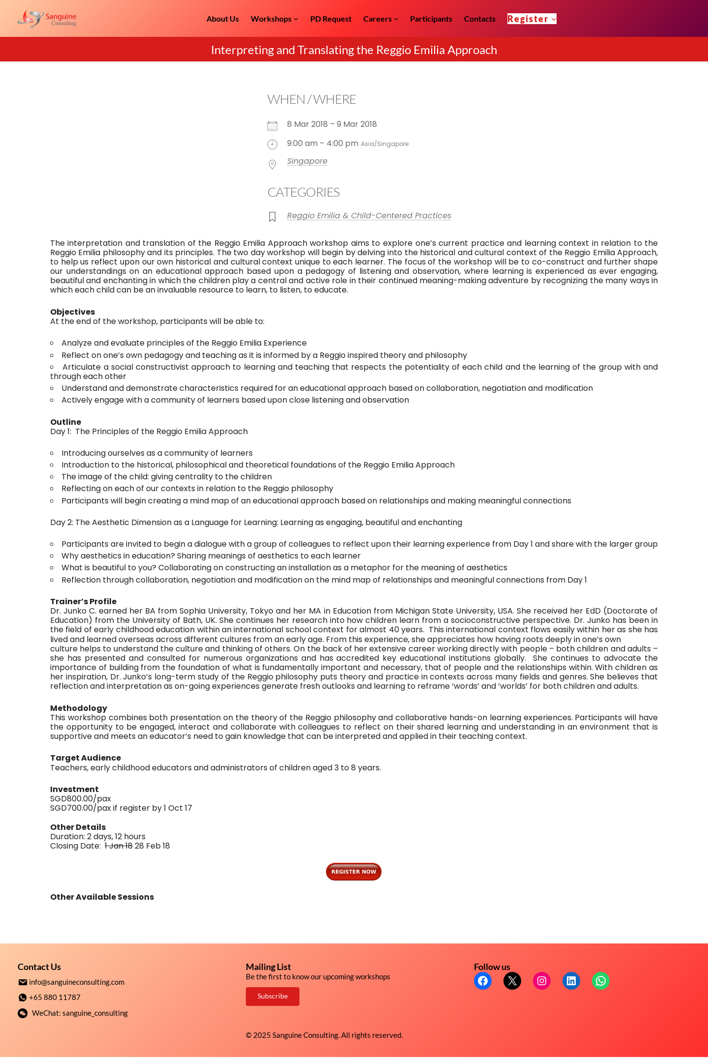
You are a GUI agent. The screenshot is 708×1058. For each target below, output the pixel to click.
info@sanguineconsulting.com (76, 981)
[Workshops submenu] (296, 18)
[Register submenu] (554, 18)
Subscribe (273, 996)
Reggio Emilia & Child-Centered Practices (369, 215)
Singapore (307, 161)
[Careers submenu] (396, 18)
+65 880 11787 (55, 996)
